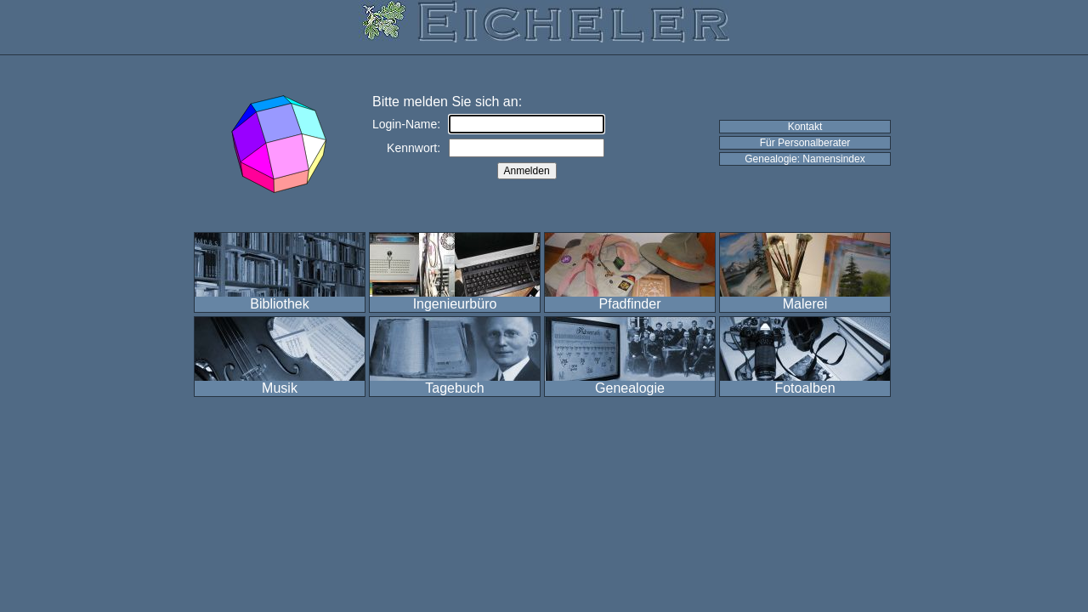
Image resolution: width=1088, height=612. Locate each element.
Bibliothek (279, 304)
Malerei (805, 304)
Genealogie (630, 388)
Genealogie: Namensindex (804, 159)
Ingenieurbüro (455, 304)
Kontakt (805, 127)
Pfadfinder (630, 304)
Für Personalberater (805, 143)
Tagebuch (454, 388)
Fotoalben (804, 388)
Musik (280, 388)
